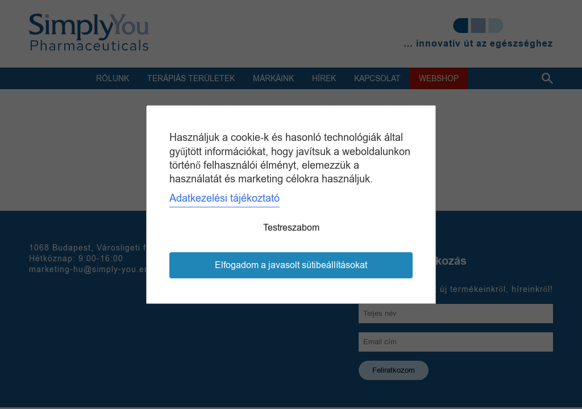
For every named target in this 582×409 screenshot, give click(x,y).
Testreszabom (291, 228)
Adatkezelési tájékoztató (224, 198)
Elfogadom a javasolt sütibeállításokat (291, 265)
